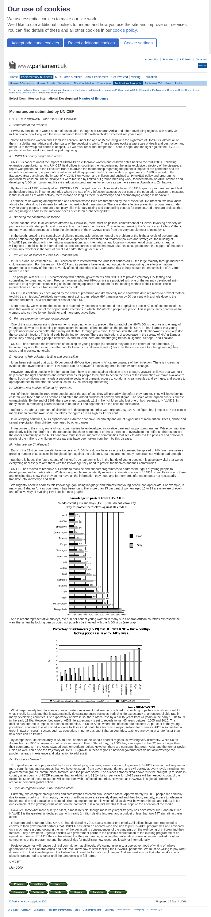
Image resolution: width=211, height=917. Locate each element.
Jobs (77, 910)
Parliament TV (153, 83)
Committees (104, 83)
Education (150, 77)
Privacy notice (124, 910)
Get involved (119, 77)
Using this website (92, 910)
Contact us (201, 59)
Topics (178, 83)
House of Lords (46, 83)
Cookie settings (138, 43)
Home (14, 77)
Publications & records (128, 83)
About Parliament (96, 77)
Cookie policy (138, 910)
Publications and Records (88, 90)
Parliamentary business (36, 77)
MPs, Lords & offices (68, 77)
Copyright (109, 910)
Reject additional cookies (91, 43)
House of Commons (22, 83)
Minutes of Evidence (93, 98)
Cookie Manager (154, 910)
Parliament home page (34, 90)
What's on (64, 83)
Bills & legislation (83, 83)
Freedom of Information (60, 910)
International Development (21, 92)
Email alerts (169, 59)
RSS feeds (185, 59)
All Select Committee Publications (147, 90)
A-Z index (13, 910)
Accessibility (151, 59)
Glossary (26, 910)
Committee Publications (116, 90)
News (168, 83)
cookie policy (125, 30)
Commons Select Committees (182, 90)
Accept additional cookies (35, 43)
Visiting (136, 77)
